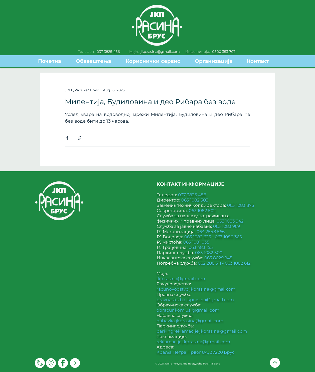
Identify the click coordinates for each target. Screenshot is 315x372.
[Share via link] (79, 138)
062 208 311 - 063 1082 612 (224, 263)
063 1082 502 (202, 210)
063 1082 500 (208, 252)
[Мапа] (51, 363)
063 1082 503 (194, 200)
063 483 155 (201, 247)
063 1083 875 (240, 205)
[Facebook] (63, 363)
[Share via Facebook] (67, 138)
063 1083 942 (230, 221)
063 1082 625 (198, 236)
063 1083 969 (226, 226)
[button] (156, 61)
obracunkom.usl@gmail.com (187, 310)
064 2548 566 (211, 231)
